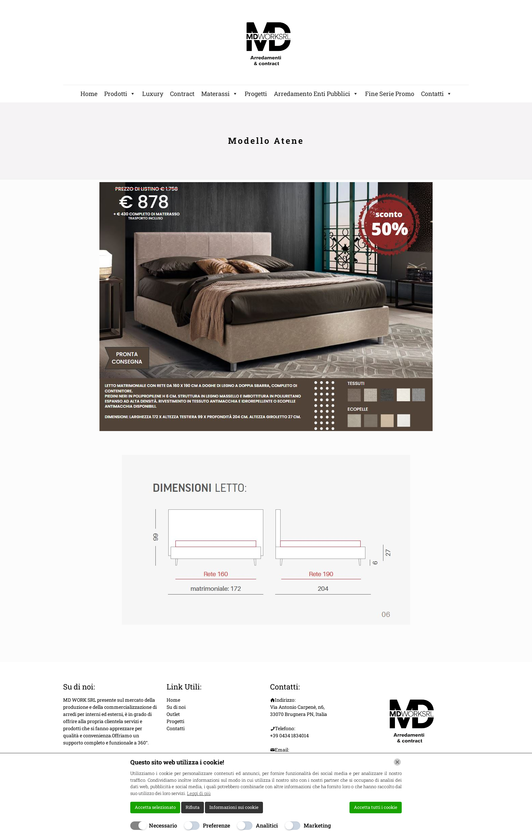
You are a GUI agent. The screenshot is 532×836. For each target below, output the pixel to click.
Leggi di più (199, 793)
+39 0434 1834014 (289, 735)
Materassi (219, 93)
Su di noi (176, 707)
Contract (182, 94)
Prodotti (119, 93)
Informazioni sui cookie (234, 807)
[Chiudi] (397, 762)
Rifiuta (193, 807)
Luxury (152, 94)
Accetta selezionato (155, 807)
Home (88, 94)
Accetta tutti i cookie (375, 807)
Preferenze (216, 825)
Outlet (173, 714)
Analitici (267, 825)
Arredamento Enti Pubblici (316, 93)
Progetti (256, 94)
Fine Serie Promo (389, 94)
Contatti (436, 93)
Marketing (317, 825)
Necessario (163, 825)
